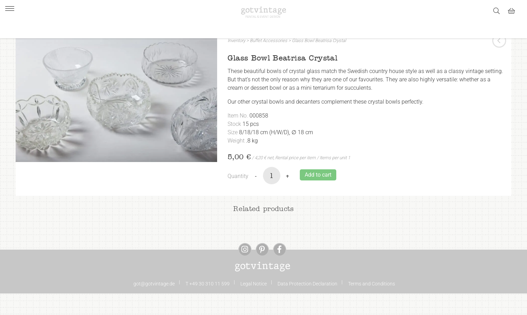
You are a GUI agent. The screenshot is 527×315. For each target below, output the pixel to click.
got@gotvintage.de (154, 305)
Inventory (236, 62)
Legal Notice (253, 305)
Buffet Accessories (268, 62)
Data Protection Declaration (307, 305)
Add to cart (318, 196)
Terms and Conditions (371, 305)
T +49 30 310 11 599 (208, 305)
